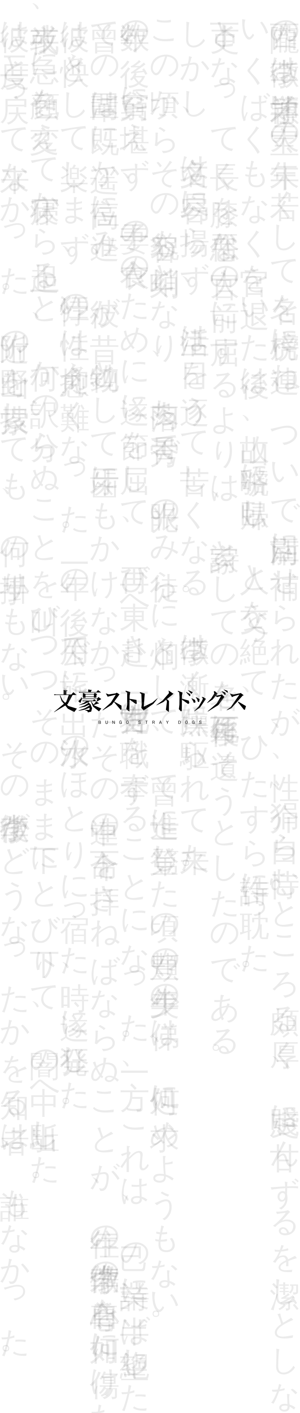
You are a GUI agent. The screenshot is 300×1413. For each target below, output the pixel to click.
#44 (186, 145)
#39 (46, 145)
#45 (214, 145)
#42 (130, 145)
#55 (214, 162)
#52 (130, 162)
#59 (130, 179)
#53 (158, 162)
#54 (186, 162)
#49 (46, 162)
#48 (18, 162)
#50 (74, 162)
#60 (158, 179)
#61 (186, 179)
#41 (102, 145)
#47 (270, 145)
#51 (102, 162)
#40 (74, 145)
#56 (242, 162)
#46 (242, 145)
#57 (270, 162)
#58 (102, 179)
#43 (158, 145)
